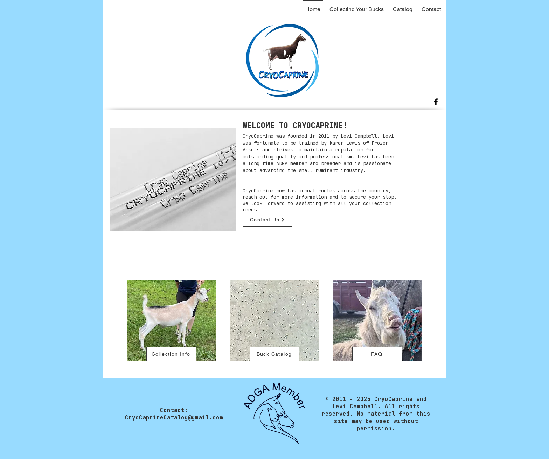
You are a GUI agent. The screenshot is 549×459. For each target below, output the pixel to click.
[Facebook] (435, 101)
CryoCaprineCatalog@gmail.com (174, 417)
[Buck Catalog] (274, 354)
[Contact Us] (267, 220)
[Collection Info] (171, 354)
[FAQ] (377, 354)
